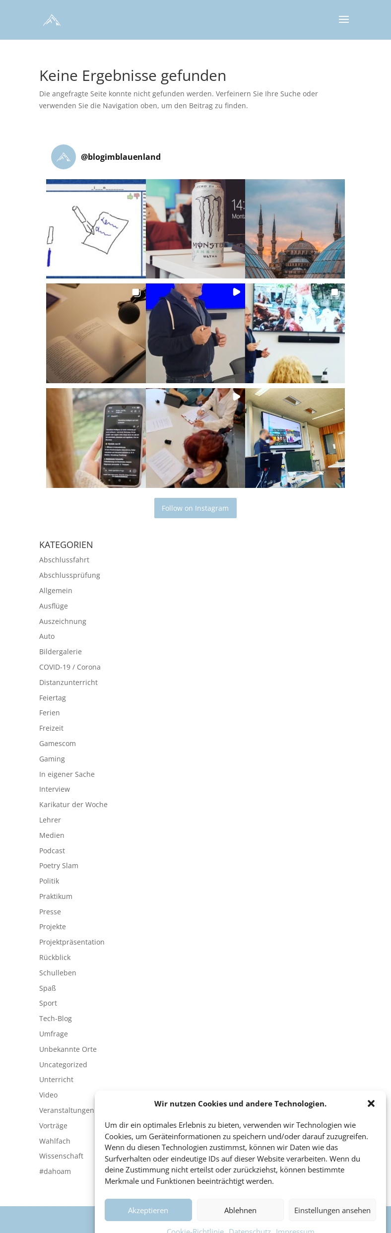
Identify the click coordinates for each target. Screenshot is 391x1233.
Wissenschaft (61, 1156)
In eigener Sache (67, 774)
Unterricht (56, 1079)
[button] (371, 1123)
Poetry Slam (58, 865)
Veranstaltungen (66, 1110)
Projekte (52, 926)
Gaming (52, 758)
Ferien (49, 712)
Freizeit (51, 728)
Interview (54, 789)
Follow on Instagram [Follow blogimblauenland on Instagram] (195, 508)
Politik (49, 881)
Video (48, 1094)
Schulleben (57, 972)
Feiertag (52, 697)
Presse (50, 911)
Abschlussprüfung (69, 575)
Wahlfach (54, 1141)
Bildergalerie (60, 651)
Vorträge (53, 1125)
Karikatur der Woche (73, 804)
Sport (48, 1003)
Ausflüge (53, 606)
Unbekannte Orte (68, 1049)
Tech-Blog (55, 1018)
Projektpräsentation (72, 942)
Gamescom (57, 743)
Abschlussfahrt (64, 559)
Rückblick (54, 957)
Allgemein (55, 590)
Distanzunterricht (68, 682)
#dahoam (55, 1171)
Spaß (47, 988)
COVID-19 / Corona (70, 667)
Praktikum (55, 896)
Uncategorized (63, 1064)
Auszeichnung (62, 621)
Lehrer (50, 819)
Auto (47, 636)
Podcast (52, 850)
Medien (52, 835)
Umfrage (53, 1033)
